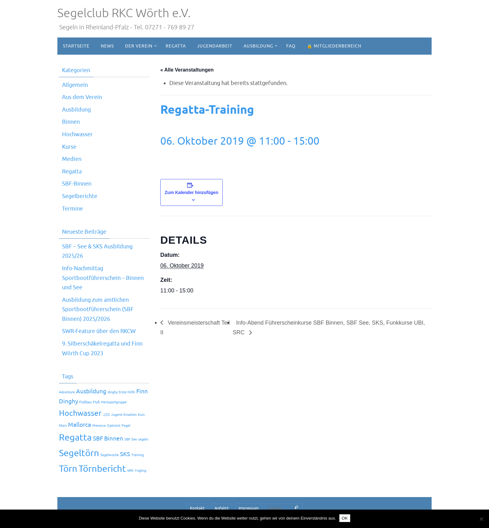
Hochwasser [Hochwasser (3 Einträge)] (80, 413)
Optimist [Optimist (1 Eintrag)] (113, 426)
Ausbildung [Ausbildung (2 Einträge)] (91, 391)
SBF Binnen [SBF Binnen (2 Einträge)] (108, 438)
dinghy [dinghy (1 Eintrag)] (113, 392)
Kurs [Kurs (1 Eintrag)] (141, 415)
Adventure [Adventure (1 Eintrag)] (67, 392)
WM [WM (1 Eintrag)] (130, 471)
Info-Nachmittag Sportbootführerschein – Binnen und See (103, 278)
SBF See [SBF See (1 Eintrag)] (130, 439)
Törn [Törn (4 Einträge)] (68, 469)
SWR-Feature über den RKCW (99, 331)
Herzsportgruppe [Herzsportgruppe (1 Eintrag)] (114, 402)
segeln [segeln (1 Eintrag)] (143, 439)
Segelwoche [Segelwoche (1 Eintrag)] (109, 455)
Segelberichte (79, 196)
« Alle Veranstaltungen (187, 69)
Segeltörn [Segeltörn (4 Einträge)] (79, 453)
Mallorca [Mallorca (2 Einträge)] (79, 425)
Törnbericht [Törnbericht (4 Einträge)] (102, 469)
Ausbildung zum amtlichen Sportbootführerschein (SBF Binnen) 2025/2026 (98, 309)
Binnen (71, 121)
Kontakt (197, 508)
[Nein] (481, 519)
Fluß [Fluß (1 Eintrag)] (96, 402)
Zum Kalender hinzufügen (191, 192)
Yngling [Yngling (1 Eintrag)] (140, 471)
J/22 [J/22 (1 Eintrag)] (106, 415)
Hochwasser (77, 134)
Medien (71, 159)
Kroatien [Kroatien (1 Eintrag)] (130, 415)
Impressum (249, 508)
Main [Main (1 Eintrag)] (63, 426)
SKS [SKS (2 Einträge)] (125, 454)
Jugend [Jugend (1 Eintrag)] (116, 415)
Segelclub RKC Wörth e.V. (124, 13)
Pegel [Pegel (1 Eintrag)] (126, 426)
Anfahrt (222, 508)
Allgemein (75, 85)
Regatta (72, 171)
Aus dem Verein (82, 97)
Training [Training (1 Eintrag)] (137, 455)
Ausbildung (76, 109)
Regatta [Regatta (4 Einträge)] (75, 437)
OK (345, 518)
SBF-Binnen (76, 183)
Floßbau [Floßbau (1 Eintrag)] (85, 402)
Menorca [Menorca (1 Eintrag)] (99, 426)
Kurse (69, 146)
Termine (72, 208)
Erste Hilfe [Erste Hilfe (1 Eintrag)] (127, 392)
